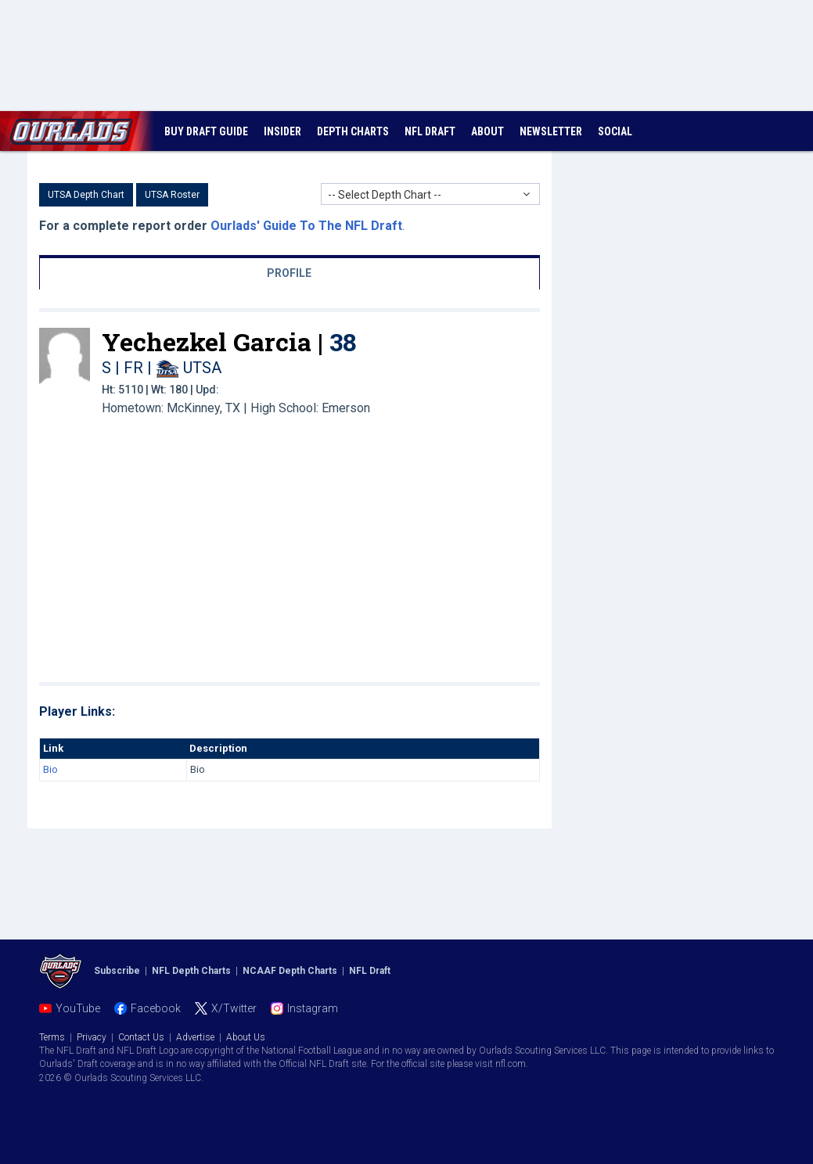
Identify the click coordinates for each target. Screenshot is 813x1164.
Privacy (91, 1037)
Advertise (195, 1037)
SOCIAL (615, 131)
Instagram (312, 1008)
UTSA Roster (172, 194)
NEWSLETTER (551, 131)
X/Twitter (234, 1008)
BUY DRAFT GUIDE (206, 131)
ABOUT (487, 131)
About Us (245, 1037)
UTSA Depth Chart (86, 194)
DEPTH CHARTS (353, 131)
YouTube (78, 1008)
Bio (50, 769)
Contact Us (141, 1037)
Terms (52, 1037)
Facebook (156, 1008)
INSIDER (282, 131)
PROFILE (289, 273)
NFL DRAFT (430, 131)
